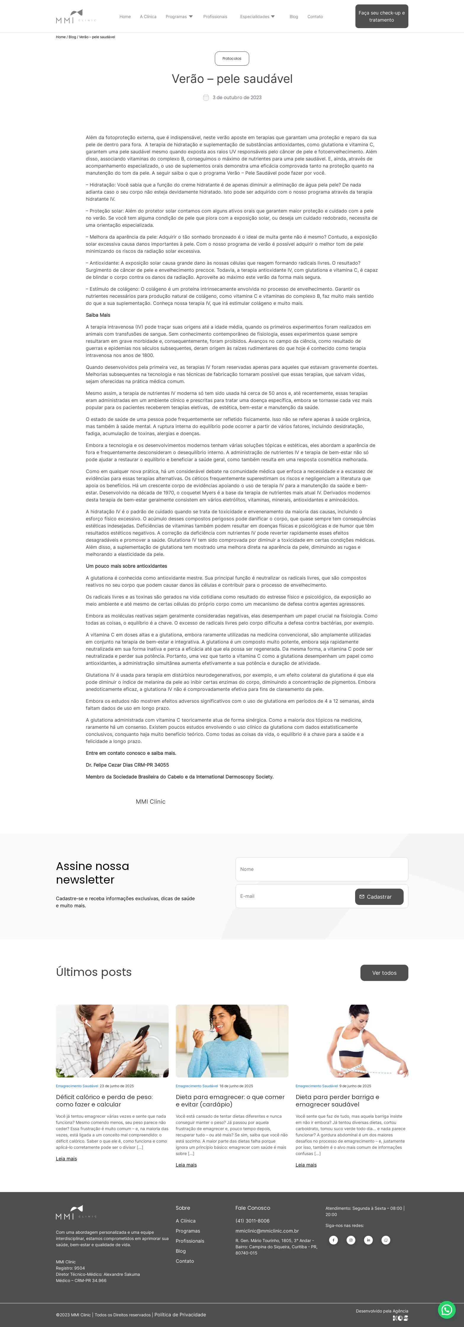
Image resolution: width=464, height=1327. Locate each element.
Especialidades (254, 16)
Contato (315, 16)
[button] (447, 1310)
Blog (294, 16)
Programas (176, 16)
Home (125, 16)
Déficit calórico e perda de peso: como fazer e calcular (104, 1099)
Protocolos (232, 58)
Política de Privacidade (180, 1313)
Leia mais (66, 1157)
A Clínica (148, 16)
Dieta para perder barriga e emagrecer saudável (337, 1099)
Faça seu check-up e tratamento (382, 16)
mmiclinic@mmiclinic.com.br (267, 1229)
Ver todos (384, 971)
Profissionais (215, 16)
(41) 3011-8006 (253, 1219)
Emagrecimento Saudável (77, 1084)
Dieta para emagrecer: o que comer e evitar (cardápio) (230, 1099)
